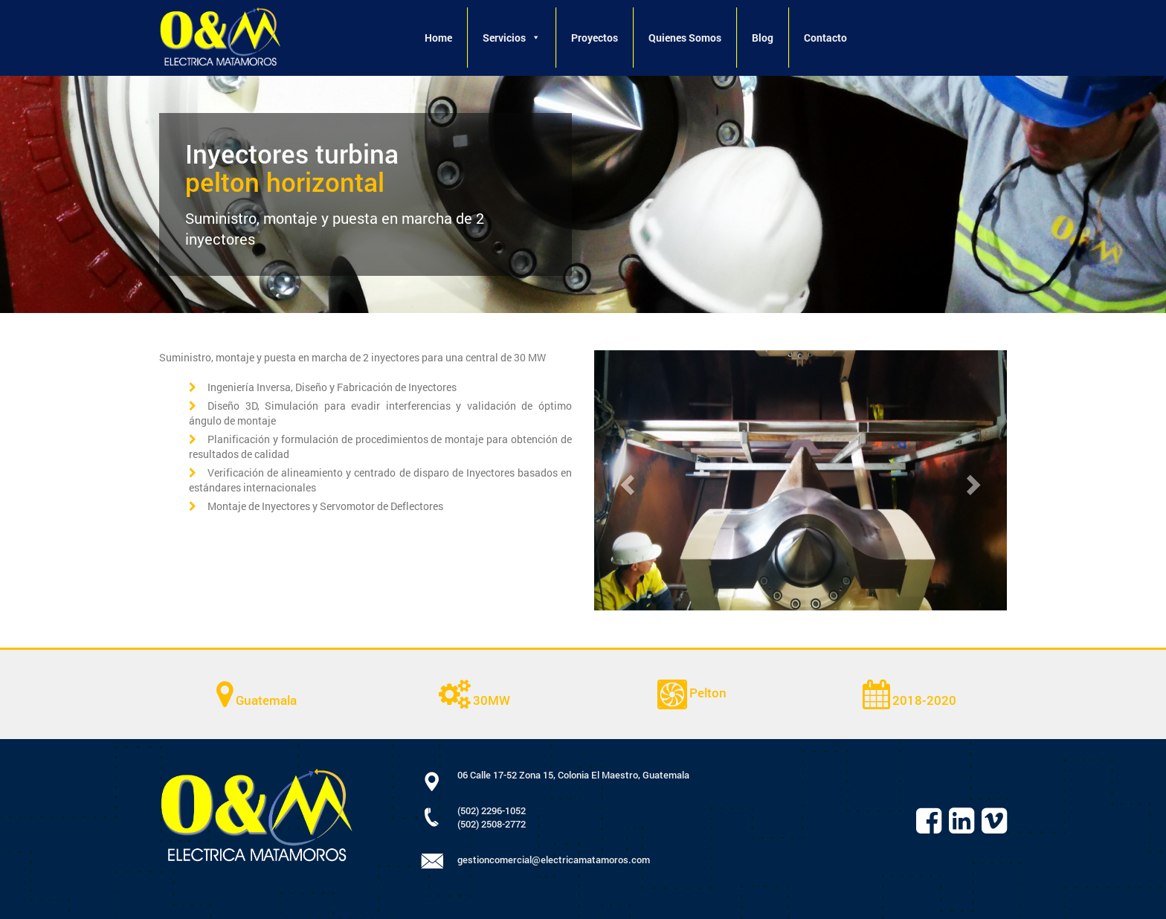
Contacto (825, 37)
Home (438, 37)
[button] (535, 37)
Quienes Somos (684, 37)
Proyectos (594, 37)
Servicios (512, 37)
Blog (762, 37)
